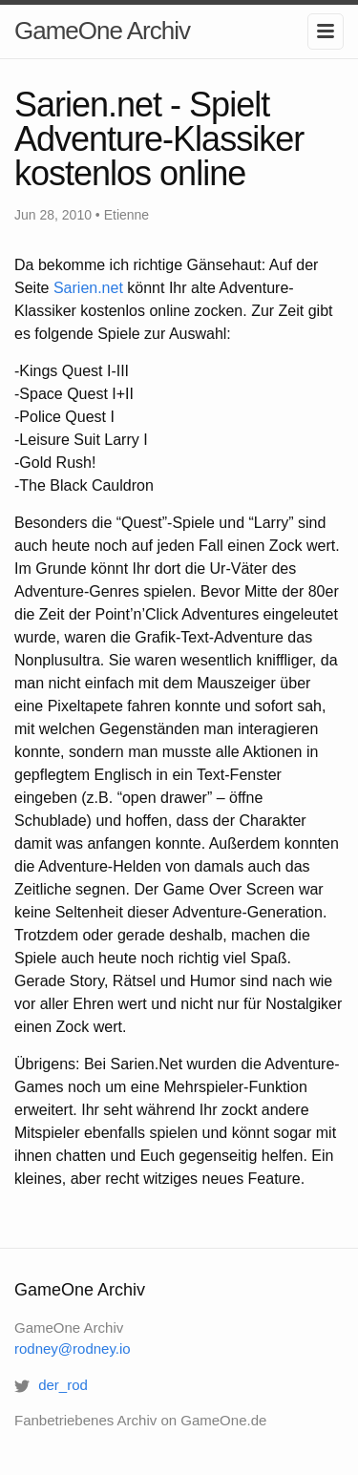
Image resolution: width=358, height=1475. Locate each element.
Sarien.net (88, 288)
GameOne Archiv (102, 30)
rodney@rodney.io (72, 1348)
